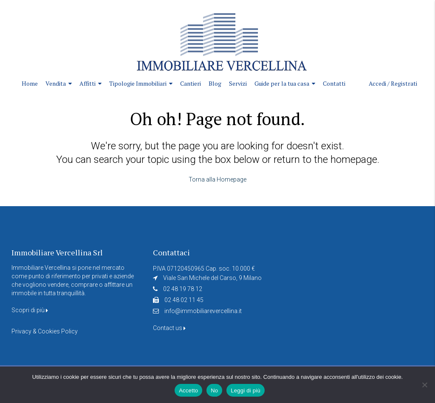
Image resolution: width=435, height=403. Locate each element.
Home (30, 83)
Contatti (334, 83)
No (214, 390)
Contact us (169, 328)
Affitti (87, 83)
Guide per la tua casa (281, 83)
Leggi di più (245, 390)
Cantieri (190, 83)
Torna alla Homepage (217, 179)
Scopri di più (29, 310)
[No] (424, 385)
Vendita (55, 83)
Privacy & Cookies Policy (44, 331)
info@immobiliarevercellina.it (203, 311)
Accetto (188, 390)
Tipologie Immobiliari (138, 83)
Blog (215, 83)
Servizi (238, 83)
